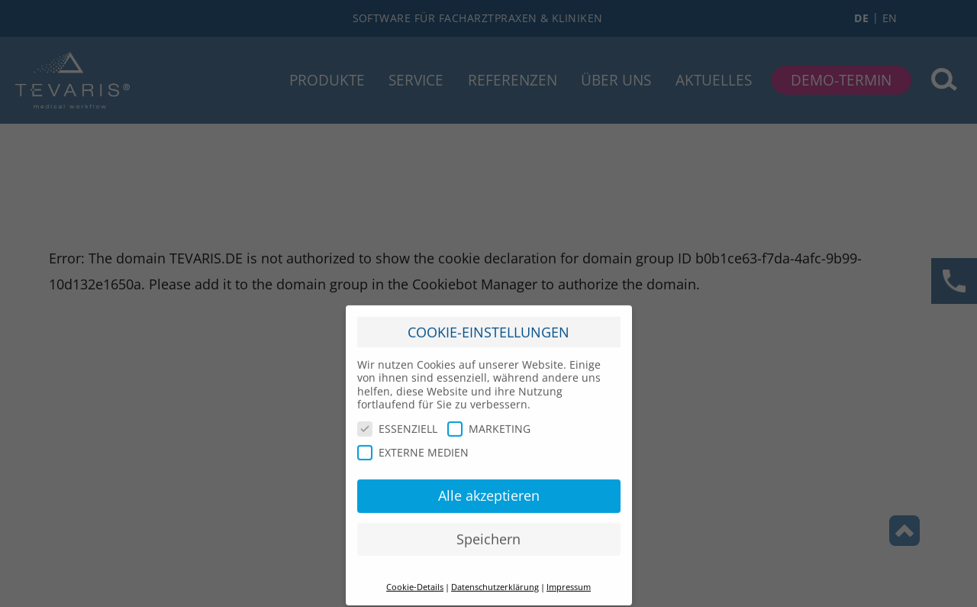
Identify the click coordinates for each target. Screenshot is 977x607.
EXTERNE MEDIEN (413, 447)
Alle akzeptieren (489, 489)
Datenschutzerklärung (495, 581)
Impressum (569, 581)
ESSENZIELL (397, 422)
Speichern (488, 533)
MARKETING (488, 422)
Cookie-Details (414, 581)
